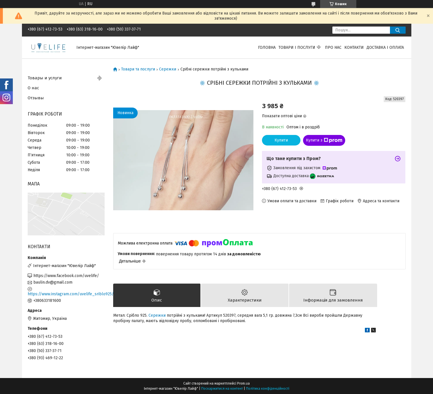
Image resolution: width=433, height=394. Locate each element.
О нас (33, 87)
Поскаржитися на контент (222, 389)
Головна (267, 47)
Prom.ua (243, 383)
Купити (281, 140)
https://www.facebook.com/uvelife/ (66, 275)
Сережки (167, 69)
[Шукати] (398, 30)
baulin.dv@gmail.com (52, 282)
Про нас (333, 47)
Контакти (354, 47)
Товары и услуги (45, 77)
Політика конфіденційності (267, 389)
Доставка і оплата (385, 47)
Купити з (324, 140)
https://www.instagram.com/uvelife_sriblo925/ (66, 294)
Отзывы (36, 97)
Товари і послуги (296, 47)
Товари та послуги (138, 69)
